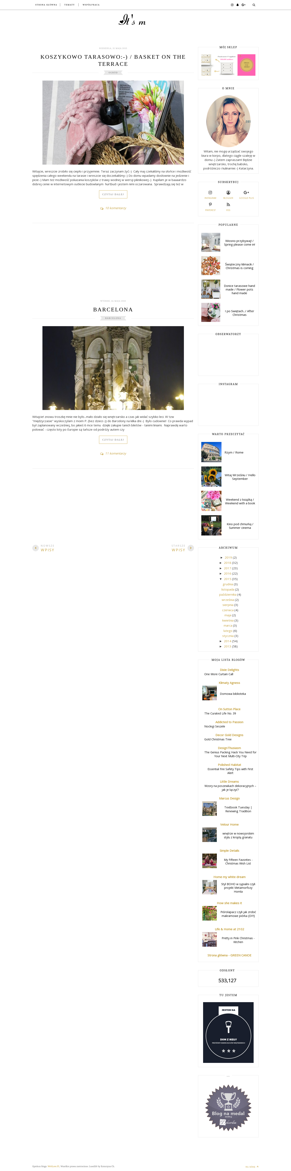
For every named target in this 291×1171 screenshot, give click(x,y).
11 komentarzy (113, 453)
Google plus (246, 194)
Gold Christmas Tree (218, 739)
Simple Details (229, 850)
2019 (229, 557)
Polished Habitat (229, 765)
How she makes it (229, 903)
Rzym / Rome (234, 452)
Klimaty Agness (229, 683)
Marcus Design (229, 798)
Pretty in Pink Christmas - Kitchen (238, 940)
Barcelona (113, 309)
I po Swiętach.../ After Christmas (239, 313)
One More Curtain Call (218, 674)
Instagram (210, 194)
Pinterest (210, 206)
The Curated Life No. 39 (220, 713)
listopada (228, 589)
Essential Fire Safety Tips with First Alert (230, 771)
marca (228, 625)
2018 (228, 563)
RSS (228, 206)
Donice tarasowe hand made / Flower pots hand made (239, 289)
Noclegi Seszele (214, 726)
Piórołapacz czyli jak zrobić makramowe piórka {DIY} (238, 914)
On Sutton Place (229, 709)
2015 (228, 579)
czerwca (228, 610)
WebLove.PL (54, 1166)
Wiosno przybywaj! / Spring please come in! (239, 242)
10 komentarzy (113, 208)
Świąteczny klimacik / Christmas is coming (239, 266)
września (228, 600)
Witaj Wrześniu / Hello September (240, 477)
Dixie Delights (229, 670)
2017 (228, 568)
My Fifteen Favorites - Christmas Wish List (238, 861)
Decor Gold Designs (229, 735)
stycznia (228, 636)
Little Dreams (229, 781)
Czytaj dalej (113, 194)
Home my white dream (229, 877)
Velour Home (229, 824)
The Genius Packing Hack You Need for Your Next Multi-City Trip (230, 754)
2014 (228, 641)
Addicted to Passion (229, 722)
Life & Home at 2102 (229, 929)
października (228, 594)
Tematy (69, 4)
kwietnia (228, 620)
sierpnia (228, 605)
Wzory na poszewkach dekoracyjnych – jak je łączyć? (230, 788)
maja (228, 615)
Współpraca (91, 4)
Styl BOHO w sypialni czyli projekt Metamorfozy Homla (238, 887)
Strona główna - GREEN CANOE (229, 955)
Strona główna (46, 4)
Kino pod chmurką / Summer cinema (240, 526)
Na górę (252, 1166)
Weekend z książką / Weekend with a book (240, 501)
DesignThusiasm (229, 748)
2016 (228, 573)
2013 (228, 646)
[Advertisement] (113, 263)
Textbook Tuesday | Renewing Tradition (238, 809)
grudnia (228, 584)
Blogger (228, 194)
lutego (228, 631)
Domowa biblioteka (233, 694)
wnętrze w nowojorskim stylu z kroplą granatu (238, 835)
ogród (113, 72)
